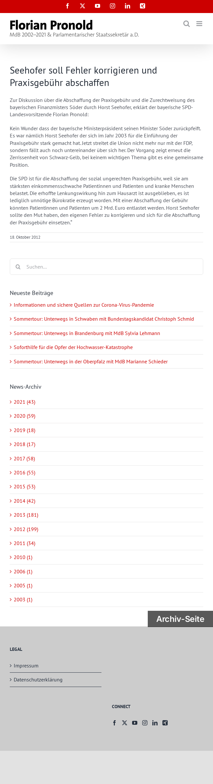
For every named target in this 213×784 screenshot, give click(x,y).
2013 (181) (26, 514)
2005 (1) (23, 585)
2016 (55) (24, 472)
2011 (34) (24, 543)
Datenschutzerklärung (38, 679)
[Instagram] (144, 722)
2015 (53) (24, 486)
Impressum (26, 665)
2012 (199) (26, 529)
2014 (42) (24, 500)
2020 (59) (24, 416)
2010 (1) (23, 557)
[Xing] (165, 722)
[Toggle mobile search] (186, 23)
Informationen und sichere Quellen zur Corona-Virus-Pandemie (84, 304)
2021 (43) (24, 402)
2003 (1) (23, 599)
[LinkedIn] (155, 722)
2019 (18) (24, 430)
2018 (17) (24, 444)
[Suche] (18, 267)
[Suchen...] (106, 267)
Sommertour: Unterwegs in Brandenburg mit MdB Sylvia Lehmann (87, 333)
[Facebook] (114, 722)
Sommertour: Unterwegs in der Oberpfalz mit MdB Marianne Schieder (91, 361)
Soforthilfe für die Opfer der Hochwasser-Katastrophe (73, 347)
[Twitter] (124, 722)
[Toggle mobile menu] (199, 23)
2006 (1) (23, 571)
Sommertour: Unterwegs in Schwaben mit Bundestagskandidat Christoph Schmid (104, 318)
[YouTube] (134, 722)
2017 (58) (24, 458)
